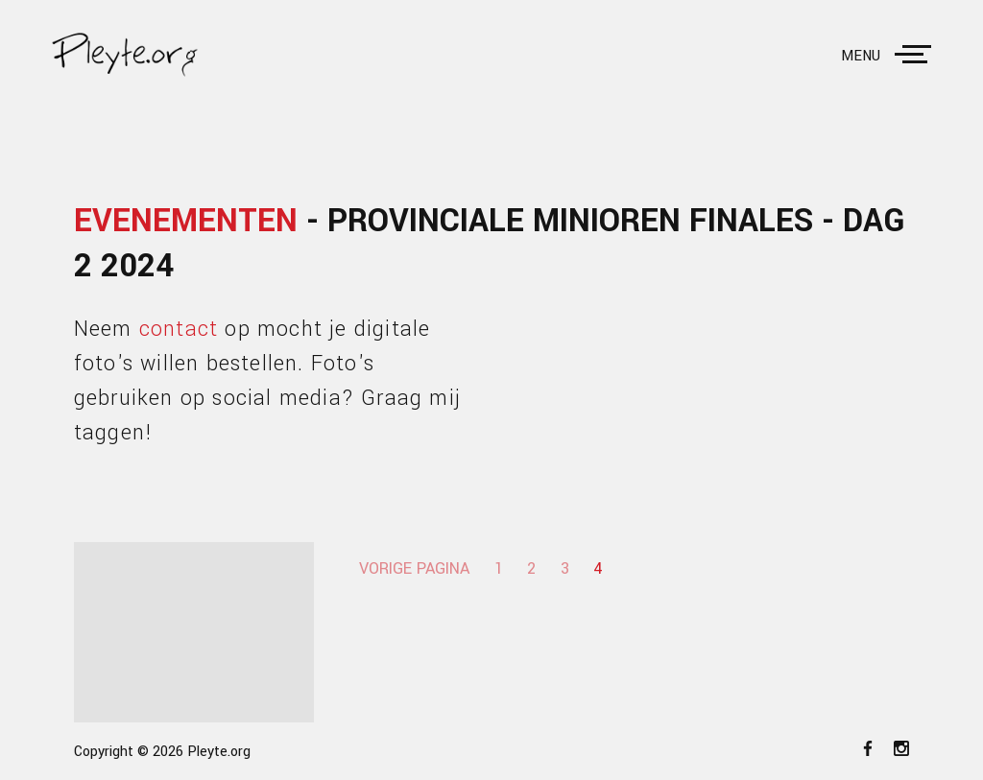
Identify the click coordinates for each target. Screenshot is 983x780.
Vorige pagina (414, 568)
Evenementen (186, 221)
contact (178, 329)
